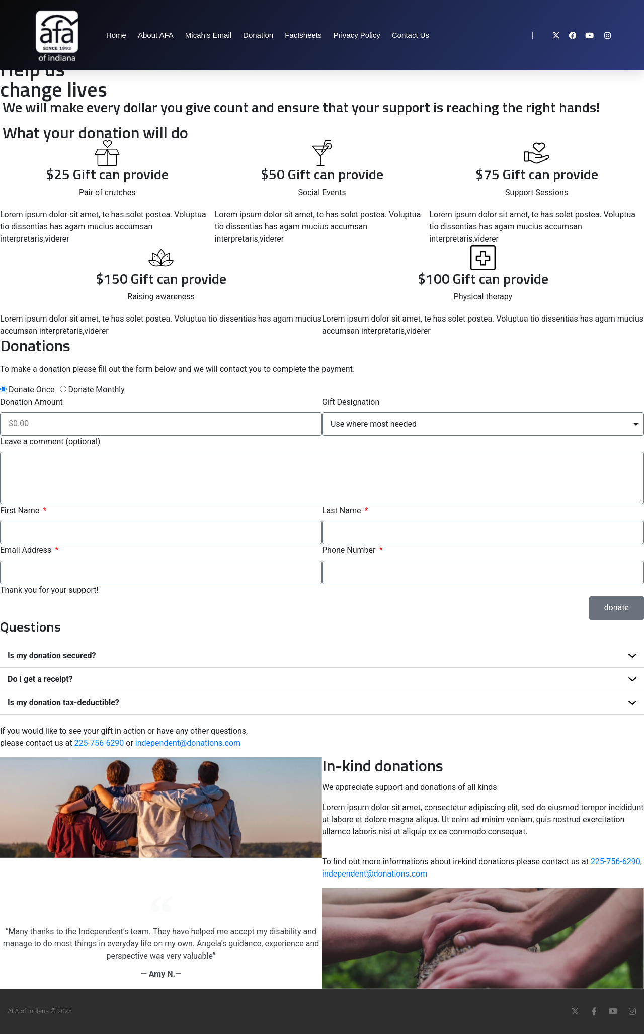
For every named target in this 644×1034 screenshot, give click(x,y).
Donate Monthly (96, 389)
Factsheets (303, 35)
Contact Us (410, 35)
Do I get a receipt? (40, 679)
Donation (258, 35)
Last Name (342, 510)
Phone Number (349, 550)
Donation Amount (31, 402)
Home (116, 35)
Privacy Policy (357, 35)
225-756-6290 (99, 743)
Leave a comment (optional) (50, 441)
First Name (20, 510)
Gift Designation (350, 402)
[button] (322, 656)
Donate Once (32, 389)
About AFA (156, 35)
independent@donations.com (187, 743)
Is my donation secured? (52, 655)
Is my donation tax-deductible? (63, 702)
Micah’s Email (208, 35)
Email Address (26, 550)
